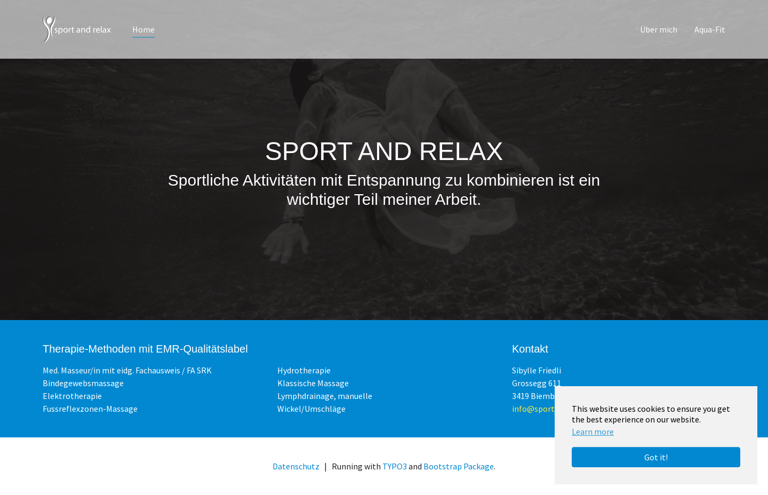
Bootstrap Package (458, 466)
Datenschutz (296, 466)
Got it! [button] (656, 457)
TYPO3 (394, 466)
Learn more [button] (593, 431)
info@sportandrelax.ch (554, 408)
